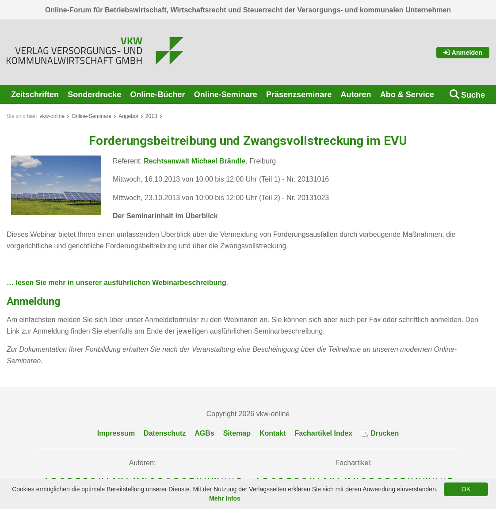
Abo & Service (407, 94)
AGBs (204, 433)
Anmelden (462, 52)
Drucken (380, 433)
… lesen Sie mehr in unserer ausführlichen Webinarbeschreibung (116, 282)
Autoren (355, 94)
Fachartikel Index (324, 433)
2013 (151, 116)
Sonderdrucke (94, 94)
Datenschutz (165, 433)
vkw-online (52, 116)
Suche (473, 95)
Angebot (128, 116)
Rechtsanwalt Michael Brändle (194, 161)
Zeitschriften (35, 94)
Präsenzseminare (299, 94)
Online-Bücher (157, 94)
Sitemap (237, 433)
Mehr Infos (224, 498)
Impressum (116, 433)
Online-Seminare (225, 94)
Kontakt (272, 433)
